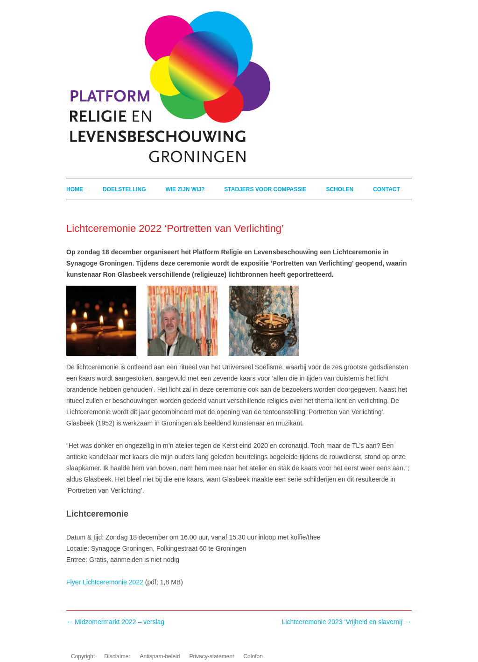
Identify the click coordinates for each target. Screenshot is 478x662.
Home (74, 189)
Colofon (252, 656)
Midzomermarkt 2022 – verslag (115, 622)
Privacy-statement (211, 656)
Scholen (339, 189)
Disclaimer (117, 656)
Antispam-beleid (160, 656)
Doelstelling (124, 189)
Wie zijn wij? (184, 189)
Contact (386, 189)
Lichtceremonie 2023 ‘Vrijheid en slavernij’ (347, 622)
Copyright (83, 656)
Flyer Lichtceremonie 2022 (104, 582)
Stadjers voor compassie (265, 189)
